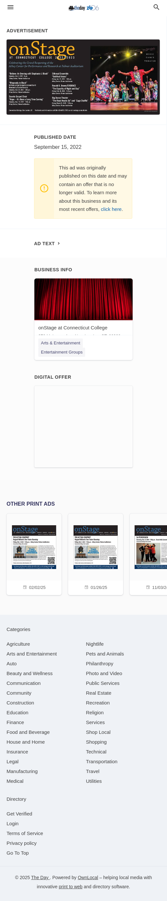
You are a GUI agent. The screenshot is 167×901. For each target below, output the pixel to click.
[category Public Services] (103, 683)
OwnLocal (88, 877)
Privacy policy (22, 843)
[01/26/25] (95, 553)
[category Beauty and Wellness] (30, 673)
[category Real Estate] (99, 693)
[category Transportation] (102, 761)
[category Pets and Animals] (105, 653)
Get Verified (19, 813)
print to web (71, 886)
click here (111, 209)
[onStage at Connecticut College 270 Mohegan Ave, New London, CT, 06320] (83, 310)
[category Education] (17, 712)
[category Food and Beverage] (28, 732)
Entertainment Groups (62, 352)
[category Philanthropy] (99, 663)
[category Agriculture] (18, 644)
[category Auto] (12, 663)
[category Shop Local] (98, 732)
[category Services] (95, 722)
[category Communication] (24, 683)
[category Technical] (96, 751)
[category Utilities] (94, 781)
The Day (40, 877)
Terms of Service (25, 833)
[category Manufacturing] (22, 771)
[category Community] (19, 693)
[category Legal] (13, 761)
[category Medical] (15, 781)
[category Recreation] (98, 702)
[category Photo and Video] (104, 673)
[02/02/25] (34, 553)
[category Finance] (15, 722)
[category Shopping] (96, 742)
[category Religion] (95, 712)
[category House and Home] (26, 742)
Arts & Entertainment (60, 342)
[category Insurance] (17, 751)
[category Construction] (20, 702)
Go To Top (18, 853)
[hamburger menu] (10, 7)
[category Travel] (93, 771)
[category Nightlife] (95, 644)
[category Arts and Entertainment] (32, 653)
